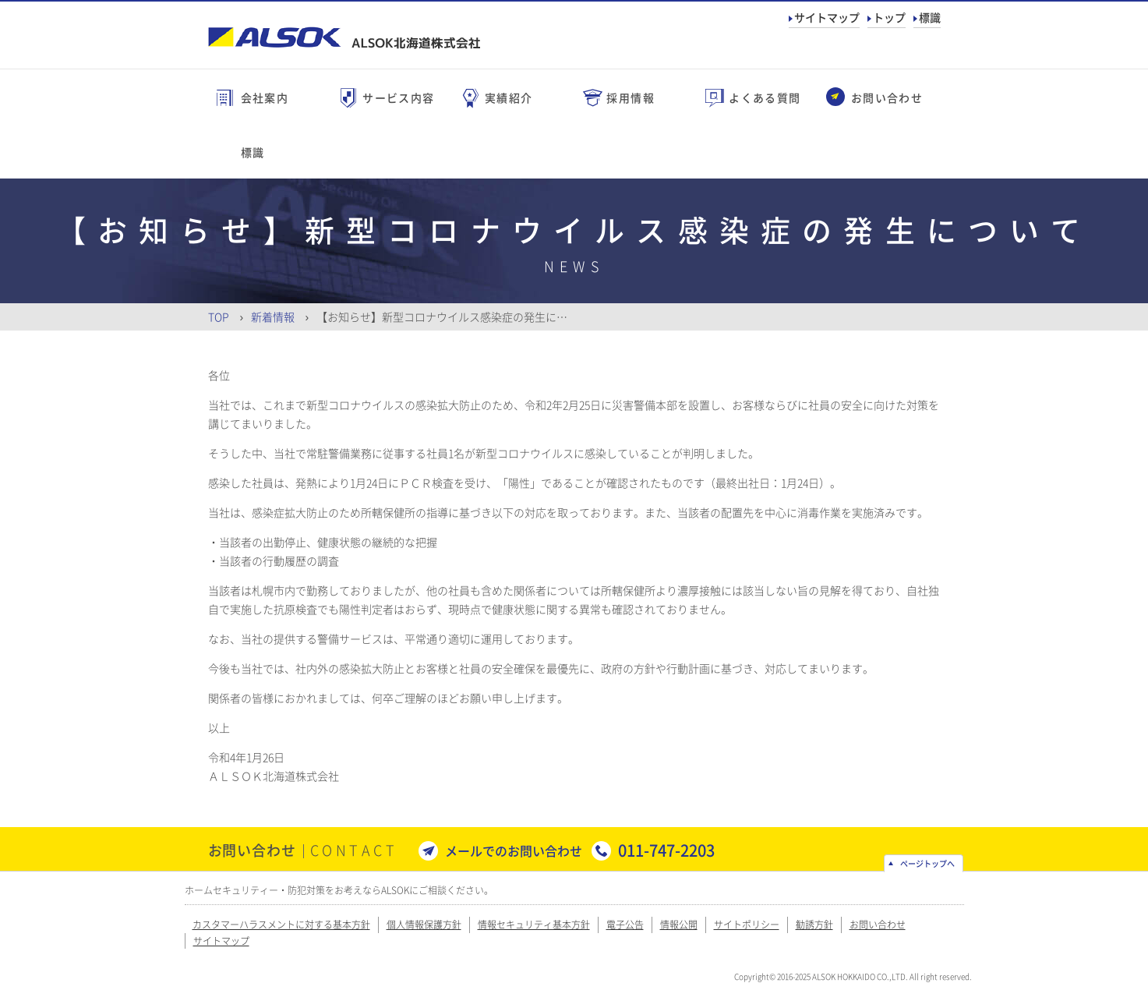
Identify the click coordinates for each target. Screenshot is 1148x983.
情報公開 (679, 925)
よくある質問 (764, 97)
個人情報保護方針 (424, 925)
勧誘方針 (814, 925)
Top (218, 316)
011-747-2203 (666, 850)
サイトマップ (827, 17)
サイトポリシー (746, 925)
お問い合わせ (887, 97)
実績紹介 (509, 97)
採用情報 (630, 97)
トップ (889, 17)
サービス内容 (398, 97)
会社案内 (265, 97)
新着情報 (273, 316)
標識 (930, 17)
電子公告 (625, 925)
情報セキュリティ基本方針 (534, 925)
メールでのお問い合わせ (513, 850)
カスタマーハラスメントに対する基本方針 (281, 925)
